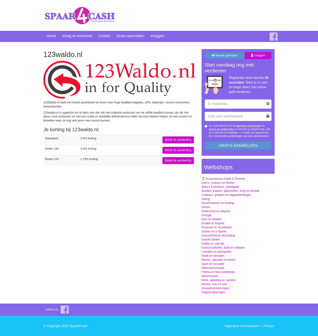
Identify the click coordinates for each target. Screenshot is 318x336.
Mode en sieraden (213, 255)
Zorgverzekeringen (213, 292)
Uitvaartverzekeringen (215, 288)
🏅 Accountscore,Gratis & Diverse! (223, 178)
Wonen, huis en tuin (214, 284)
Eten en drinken (211, 219)
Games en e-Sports (214, 231)
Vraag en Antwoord (77, 36)
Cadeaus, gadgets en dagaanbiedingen (226, 194)
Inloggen (157, 36)
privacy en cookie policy (221, 129)
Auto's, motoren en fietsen (218, 182)
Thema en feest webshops (218, 272)
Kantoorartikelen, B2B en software (223, 247)
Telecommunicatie (213, 267)
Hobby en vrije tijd (213, 243)
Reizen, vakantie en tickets (218, 259)
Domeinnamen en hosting (218, 203)
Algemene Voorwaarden (242, 326)
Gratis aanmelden (130, 36)
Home (51, 36)
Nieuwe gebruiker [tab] (225, 55)
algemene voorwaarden (248, 125)
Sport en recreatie (213, 263)
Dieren (206, 207)
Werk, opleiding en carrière (218, 280)
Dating (206, 199)
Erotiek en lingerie (213, 223)
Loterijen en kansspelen (217, 251)
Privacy (269, 326)
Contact (104, 36)
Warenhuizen (210, 276)
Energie (206, 215)
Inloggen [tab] (258, 55)
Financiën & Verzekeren (217, 227)
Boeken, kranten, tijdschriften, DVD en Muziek (231, 190)
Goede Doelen (211, 239)
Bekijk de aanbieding (178, 139)
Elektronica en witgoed (216, 211)
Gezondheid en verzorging (218, 235)
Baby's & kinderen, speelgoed (220, 186)
